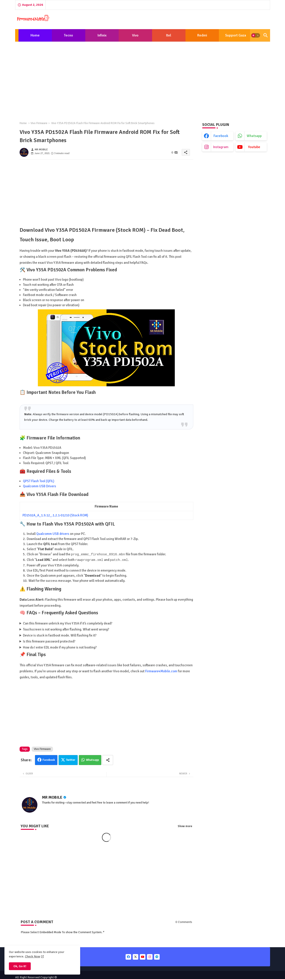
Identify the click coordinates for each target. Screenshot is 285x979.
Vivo (135, 35)
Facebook (49, 759)
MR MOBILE (52, 796)
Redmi (202, 35)
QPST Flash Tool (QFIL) (38, 481)
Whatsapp (92, 759)
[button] (255, 35)
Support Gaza (235, 35)
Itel (168, 35)
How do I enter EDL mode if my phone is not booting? (60, 647)
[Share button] (107, 760)
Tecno (68, 35)
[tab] (35, 35)
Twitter (70, 759)
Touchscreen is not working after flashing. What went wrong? (66, 629)
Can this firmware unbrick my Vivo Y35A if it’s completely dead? (67, 623)
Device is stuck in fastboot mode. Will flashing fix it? (59, 635)
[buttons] (128, 956)
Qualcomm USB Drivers (39, 486)
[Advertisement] (142, 78)
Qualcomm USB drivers (52, 534)
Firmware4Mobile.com (161, 671)
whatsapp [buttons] (254, 136)
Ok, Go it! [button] (19, 966)
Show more (185, 826)
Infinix (102, 35)
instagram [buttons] (220, 147)
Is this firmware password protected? (49, 641)
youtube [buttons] (254, 147)
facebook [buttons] (221, 136)
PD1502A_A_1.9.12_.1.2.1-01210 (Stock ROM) (55, 515)
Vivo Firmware (39, 123)
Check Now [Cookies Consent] (32, 956)
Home (35, 35)
